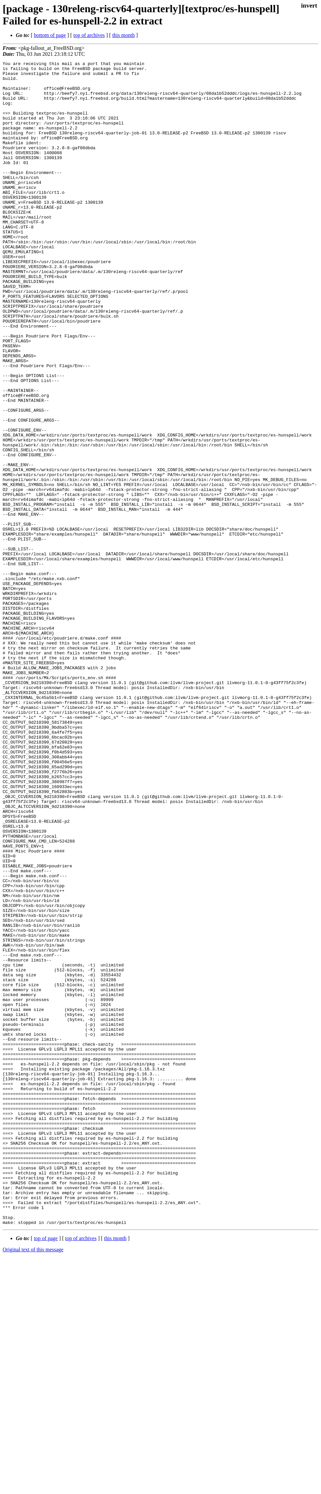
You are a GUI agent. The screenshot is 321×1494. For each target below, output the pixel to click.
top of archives (89, 35)
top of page (46, 1471)
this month (123, 35)
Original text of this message (33, 1482)
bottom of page (50, 35)
